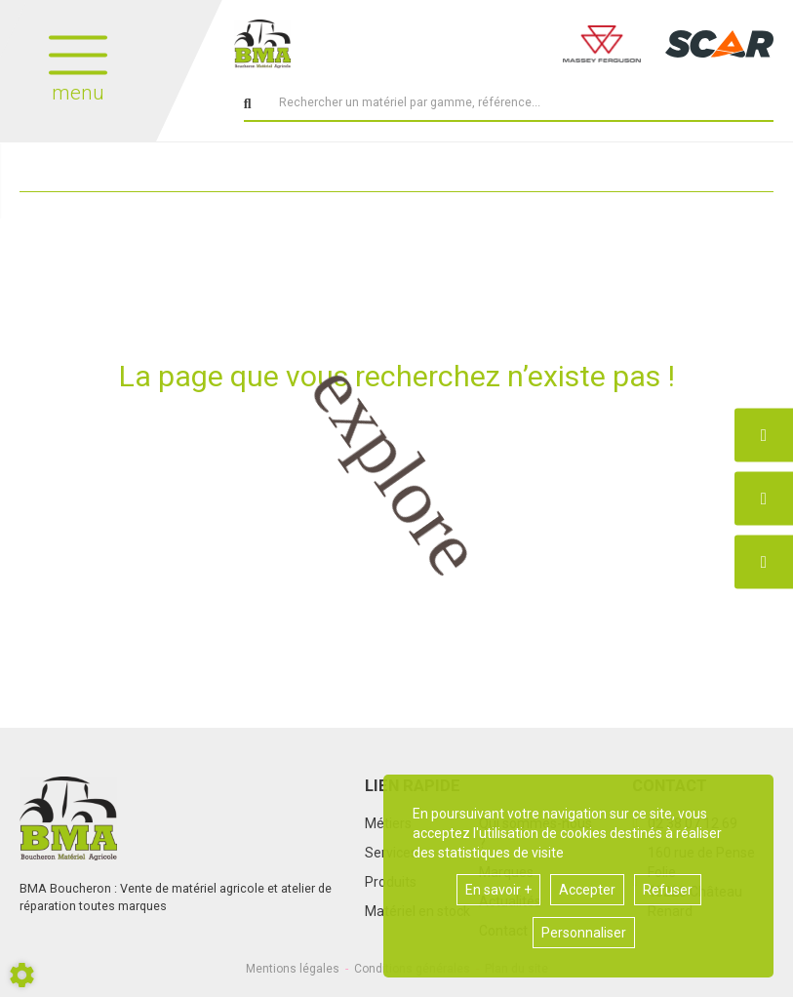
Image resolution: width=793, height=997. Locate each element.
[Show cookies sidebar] (22, 975)
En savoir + (498, 889)
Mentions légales (292, 969)
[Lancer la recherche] (248, 104)
